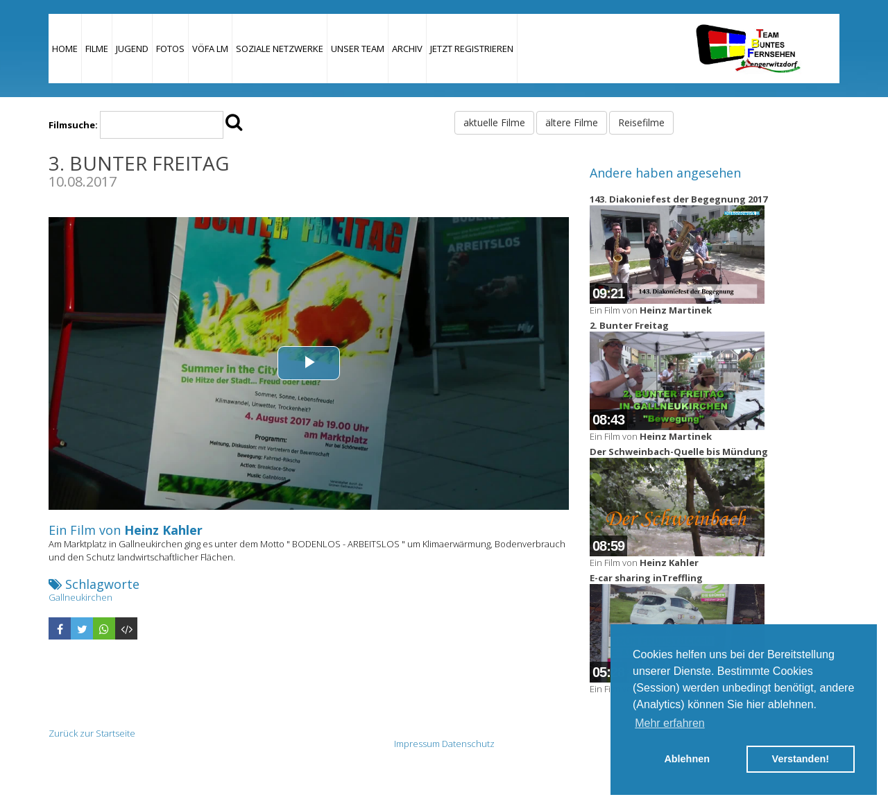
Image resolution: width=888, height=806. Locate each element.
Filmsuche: (73, 125)
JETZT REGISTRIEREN (471, 48)
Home (65, 48)
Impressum (417, 743)
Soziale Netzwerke (279, 48)
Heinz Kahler (163, 530)
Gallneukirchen (80, 597)
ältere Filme (571, 122)
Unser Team (357, 48)
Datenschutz (468, 743)
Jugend (132, 48)
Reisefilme (641, 122)
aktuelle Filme (494, 122)
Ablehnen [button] (687, 758)
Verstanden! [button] (800, 758)
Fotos (170, 48)
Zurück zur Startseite (92, 733)
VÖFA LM (210, 48)
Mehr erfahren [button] (670, 723)
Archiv (407, 48)
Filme (96, 48)
